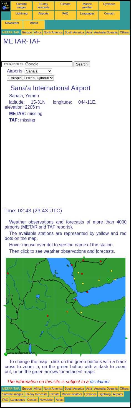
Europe (27, 32)
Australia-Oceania (106, 32)
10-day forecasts (43, 5)
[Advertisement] (45, 54)
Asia (89, 32)
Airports (43, 13)
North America (53, 32)
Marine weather (87, 5)
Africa (38, 32)
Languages (87, 13)
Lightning (21, 13)
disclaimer (100, 381)
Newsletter (12, 23)
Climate (65, 4)
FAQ (65, 13)
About (34, 23)
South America (74, 32)
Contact (109, 13)
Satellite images (21, 5)
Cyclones (109, 4)
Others (124, 32)
